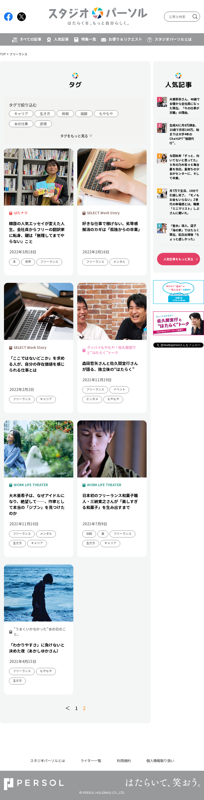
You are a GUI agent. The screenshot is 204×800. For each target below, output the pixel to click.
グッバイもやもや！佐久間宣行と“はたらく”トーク (111, 350)
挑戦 (65, 113)
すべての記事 (30, 39)
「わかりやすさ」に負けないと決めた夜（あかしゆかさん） (37, 648)
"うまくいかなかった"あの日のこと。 (40, 631)
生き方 (45, 113)
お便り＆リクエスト (125, 39)
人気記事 (61, 39)
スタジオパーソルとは (173, 39)
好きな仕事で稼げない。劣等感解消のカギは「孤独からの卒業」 (112, 226)
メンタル (119, 261)
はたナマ (21, 212)
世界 (28, 261)
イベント (119, 389)
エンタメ (92, 399)
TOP (3, 54)
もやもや (106, 113)
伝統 (89, 533)
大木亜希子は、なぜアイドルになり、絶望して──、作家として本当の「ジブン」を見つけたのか (37, 504)
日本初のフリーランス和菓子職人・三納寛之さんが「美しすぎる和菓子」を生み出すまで (110, 501)
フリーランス (49, 261)
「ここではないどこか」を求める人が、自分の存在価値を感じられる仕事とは (37, 364)
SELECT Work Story (103, 212)
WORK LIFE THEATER (31, 484)
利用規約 (124, 760)
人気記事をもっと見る (178, 259)
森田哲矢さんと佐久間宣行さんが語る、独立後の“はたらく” (110, 366)
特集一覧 (88, 39)
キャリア (21, 113)
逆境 (43, 123)
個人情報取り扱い (160, 760)
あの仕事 (21, 123)
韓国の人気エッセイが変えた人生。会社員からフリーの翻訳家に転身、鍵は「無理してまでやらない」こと (37, 232)
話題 (84, 113)
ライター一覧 (91, 760)
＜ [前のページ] (67, 707)
